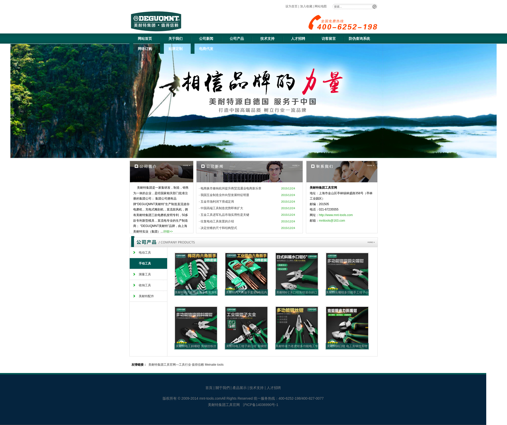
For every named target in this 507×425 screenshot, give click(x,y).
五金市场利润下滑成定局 (217, 201)
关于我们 (175, 39)
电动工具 (145, 252)
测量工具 (145, 274)
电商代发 (206, 49)
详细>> (168, 231)
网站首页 (145, 39)
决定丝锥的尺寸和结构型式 (219, 228)
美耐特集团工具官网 (224, 405)
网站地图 (321, 6)
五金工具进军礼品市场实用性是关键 (225, 215)
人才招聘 (298, 39)
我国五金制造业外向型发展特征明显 (225, 195)
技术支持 (267, 39)
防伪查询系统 (359, 39)
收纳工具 (145, 285)
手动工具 (145, 263)
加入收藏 (306, 6)
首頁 (209, 388)
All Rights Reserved (237, 398)
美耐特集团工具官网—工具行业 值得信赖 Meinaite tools (186, 364)
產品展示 (240, 388)
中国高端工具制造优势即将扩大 (222, 208)
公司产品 (237, 39)
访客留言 (329, 39)
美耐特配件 (146, 296)
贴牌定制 (175, 49)
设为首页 (291, 6)
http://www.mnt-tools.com (336, 215)
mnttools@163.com (332, 220)
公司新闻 (206, 39)
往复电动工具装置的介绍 (217, 221)
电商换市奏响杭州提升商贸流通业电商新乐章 (231, 188)
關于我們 (223, 388)
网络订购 (145, 49)
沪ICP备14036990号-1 (260, 405)
